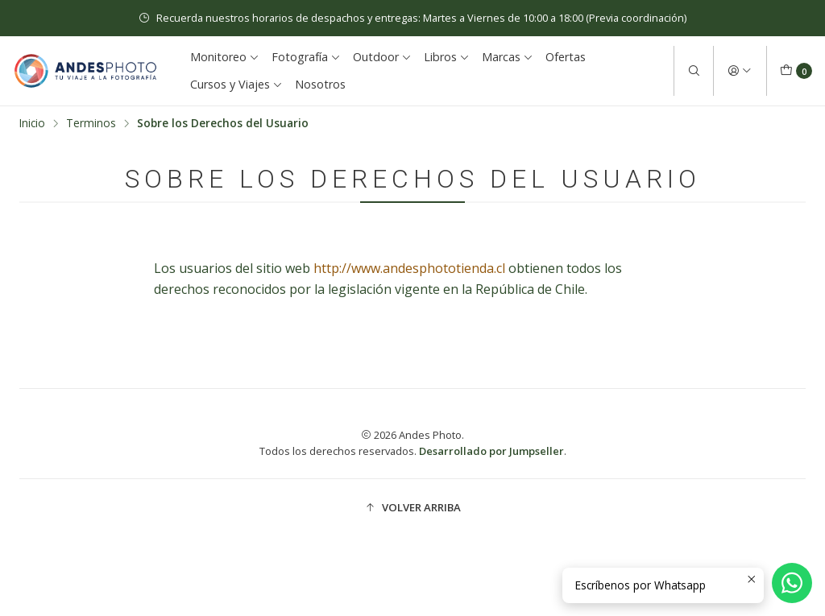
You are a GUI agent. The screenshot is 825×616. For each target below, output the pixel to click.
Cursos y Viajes (236, 84)
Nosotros (320, 84)
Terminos (91, 123)
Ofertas (565, 56)
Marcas (507, 56)
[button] (412, 508)
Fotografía (306, 56)
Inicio (32, 123)
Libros (447, 56)
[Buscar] (693, 71)
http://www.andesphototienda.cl (409, 268)
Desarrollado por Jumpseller (491, 451)
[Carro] (796, 71)
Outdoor (382, 56)
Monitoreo (224, 56)
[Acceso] (739, 71)
